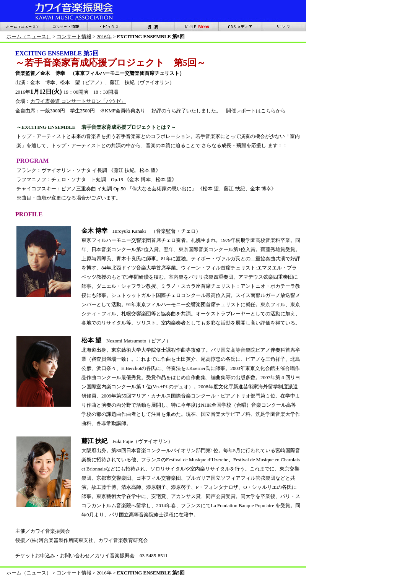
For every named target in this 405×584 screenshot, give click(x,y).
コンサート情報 (74, 36)
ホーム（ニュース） (29, 36)
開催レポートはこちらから (256, 111)
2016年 (104, 36)
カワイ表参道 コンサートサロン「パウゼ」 (78, 101)
